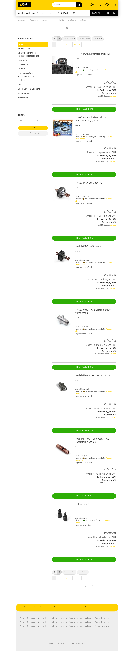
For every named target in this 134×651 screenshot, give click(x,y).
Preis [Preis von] (21, 115)
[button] (92, 5)
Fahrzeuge (63, 13)
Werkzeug (23, 97)
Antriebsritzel (24, 48)
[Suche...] (79, 4)
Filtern (33, 128)
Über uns (111, 13)
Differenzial (23, 64)
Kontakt (97, 13)
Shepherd (47, 13)
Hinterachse (23, 80)
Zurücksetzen (33, 133)
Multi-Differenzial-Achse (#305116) (92, 375)
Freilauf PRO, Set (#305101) (88, 182)
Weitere (77, 13)
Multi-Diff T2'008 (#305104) (88, 246)
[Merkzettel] (107, 5)
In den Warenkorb (84, 109)
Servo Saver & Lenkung (29, 89)
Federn (21, 68)
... (70, 44)
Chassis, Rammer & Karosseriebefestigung (28, 54)
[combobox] (69, 38)
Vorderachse (24, 93)
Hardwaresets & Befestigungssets (26, 74)
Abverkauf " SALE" (28, 13)
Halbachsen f (82, 504)
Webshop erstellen (57, 643)
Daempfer (23, 60)
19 (75, 44)
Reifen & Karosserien (28, 84)
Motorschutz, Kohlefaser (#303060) (93, 54)
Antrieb (21, 44)
